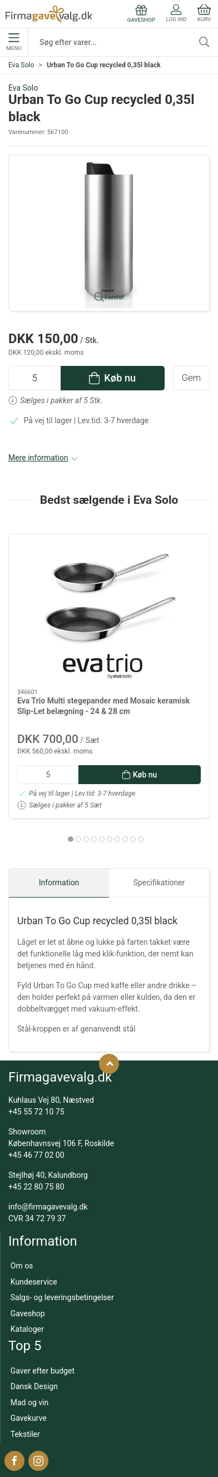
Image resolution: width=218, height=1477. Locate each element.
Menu (13, 42)
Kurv (204, 13)
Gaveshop (28, 1313)
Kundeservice (34, 1281)
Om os (22, 1265)
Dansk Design (34, 1386)
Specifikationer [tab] (159, 882)
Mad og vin (29, 1402)
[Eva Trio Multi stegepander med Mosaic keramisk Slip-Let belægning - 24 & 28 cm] (109, 612)
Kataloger (27, 1329)
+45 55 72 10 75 (36, 1111)
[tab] (70, 839)
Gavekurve (29, 1418)
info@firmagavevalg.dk (48, 1206)
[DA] (48, 14)
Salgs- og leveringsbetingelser (62, 1297)
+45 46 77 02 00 (36, 1155)
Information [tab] (59, 882)
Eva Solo (21, 65)
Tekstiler (25, 1434)
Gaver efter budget (43, 1370)
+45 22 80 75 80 (36, 1186)
